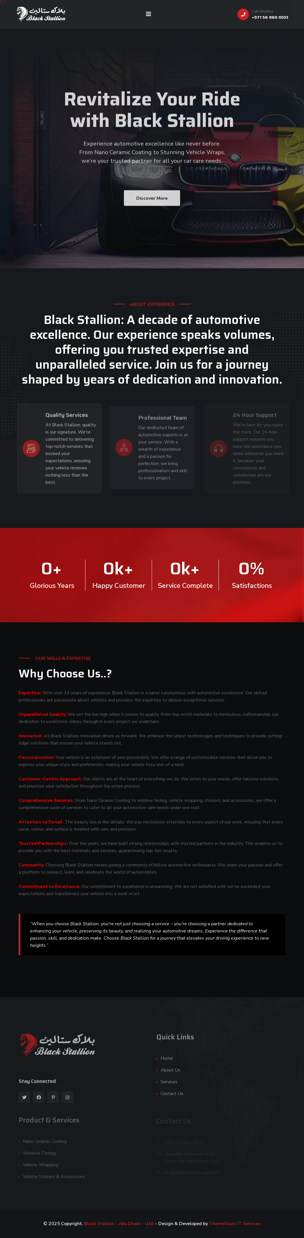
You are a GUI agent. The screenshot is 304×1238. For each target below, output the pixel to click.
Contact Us (172, 1096)
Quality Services (63, 414)
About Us (170, 1073)
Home (167, 1061)
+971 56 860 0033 (270, 17)
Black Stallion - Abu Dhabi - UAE (119, 1223)
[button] (292, 141)
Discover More (152, 204)
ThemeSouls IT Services (235, 1223)
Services (169, 1085)
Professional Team (162, 420)
